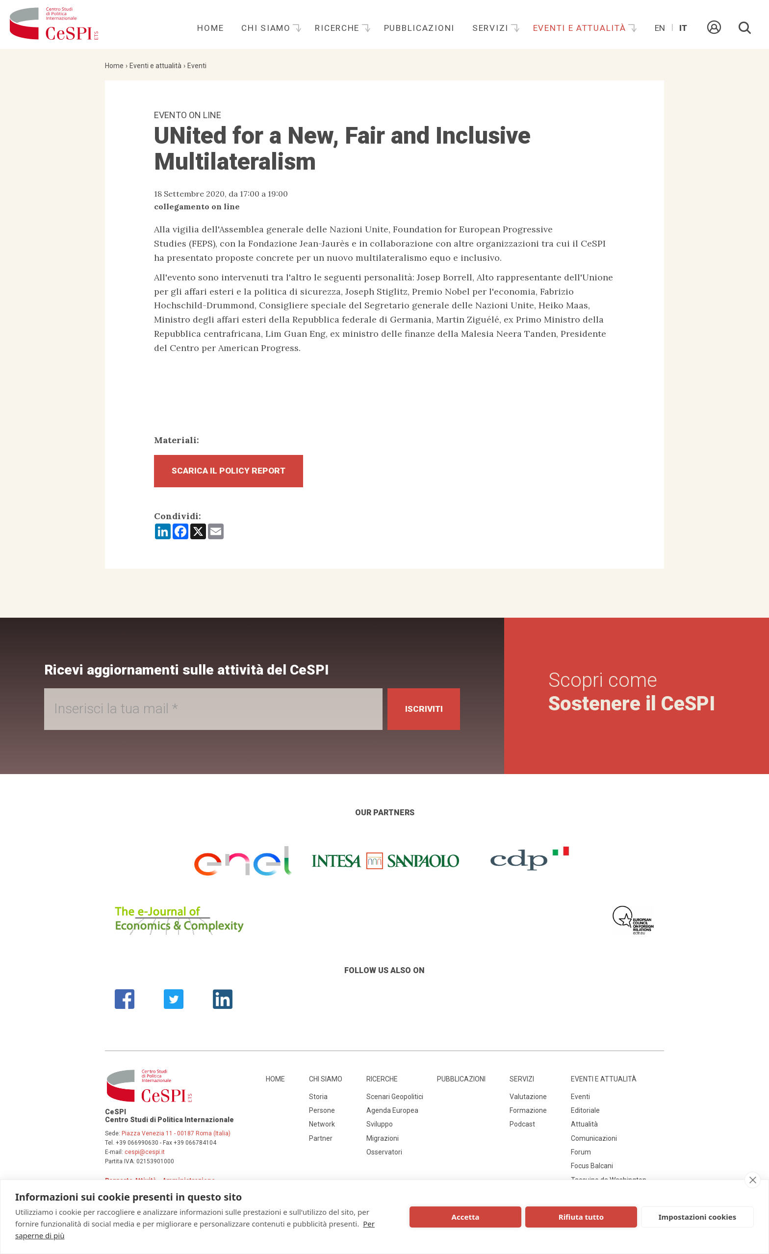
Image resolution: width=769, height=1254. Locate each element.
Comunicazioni (594, 1140)
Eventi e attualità (581, 28)
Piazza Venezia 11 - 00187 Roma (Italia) (176, 1135)
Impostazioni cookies (698, 1217)
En (660, 28)
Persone (322, 1112)
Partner (321, 1140)
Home (210, 28)
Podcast (522, 1126)
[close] (752, 1180)
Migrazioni (382, 1140)
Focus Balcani (592, 1168)
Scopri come (631, 694)
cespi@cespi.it (145, 1154)
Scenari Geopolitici (394, 1099)
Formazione (528, 1112)
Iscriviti (420, 711)
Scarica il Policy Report (232, 472)
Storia (318, 1099)
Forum (581, 1154)
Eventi (196, 66)
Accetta (466, 1217)
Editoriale (585, 1112)
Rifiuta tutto (581, 1217)
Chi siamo (267, 28)
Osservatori (384, 1154)
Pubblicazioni (419, 28)
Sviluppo (379, 1126)
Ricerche (338, 28)
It (683, 28)
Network (322, 1126)
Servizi (492, 28)
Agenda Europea (392, 1112)
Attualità (584, 1126)
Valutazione (528, 1099)
